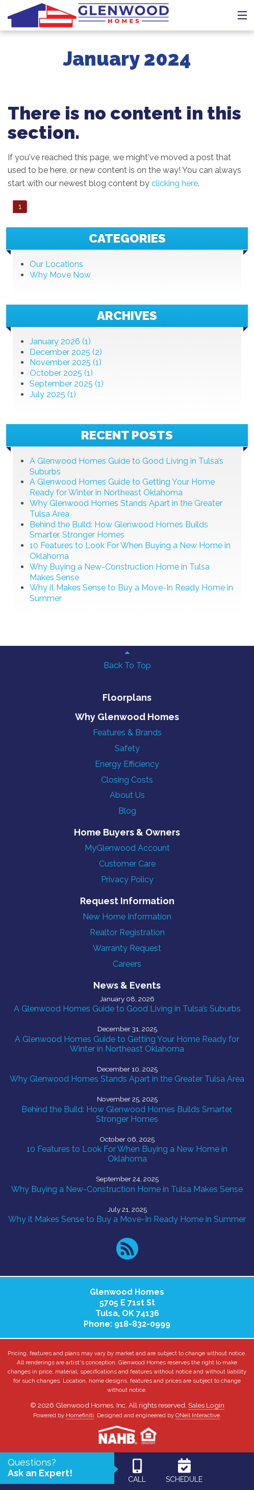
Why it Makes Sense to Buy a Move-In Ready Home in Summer (127, 1219)
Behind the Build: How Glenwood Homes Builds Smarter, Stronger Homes (119, 530)
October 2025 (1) (61, 373)
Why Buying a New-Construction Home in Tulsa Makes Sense (127, 1189)
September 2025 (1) (67, 384)
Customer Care (127, 864)
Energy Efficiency (127, 764)
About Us (127, 795)
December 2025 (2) (66, 352)
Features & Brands (127, 732)
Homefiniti (80, 1415)
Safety (127, 748)
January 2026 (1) (60, 341)
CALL (137, 1470)
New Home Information (127, 916)
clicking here (174, 183)
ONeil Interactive (197, 1415)
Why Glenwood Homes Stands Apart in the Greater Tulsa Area (127, 1079)
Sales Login (206, 1405)
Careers (127, 964)
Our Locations (56, 264)
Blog (127, 811)
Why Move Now (60, 275)
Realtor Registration (127, 932)
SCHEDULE (184, 1470)
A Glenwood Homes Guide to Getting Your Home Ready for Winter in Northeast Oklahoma (122, 487)
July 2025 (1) (53, 394)
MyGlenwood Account (127, 848)
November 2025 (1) (65, 362)
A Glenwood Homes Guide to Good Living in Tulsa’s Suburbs (127, 1009)
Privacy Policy (127, 879)
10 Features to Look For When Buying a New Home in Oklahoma (127, 1154)
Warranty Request (127, 948)
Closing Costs (127, 780)
